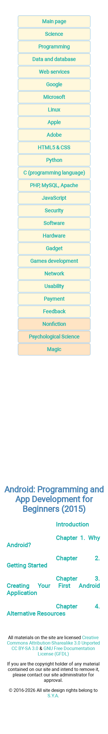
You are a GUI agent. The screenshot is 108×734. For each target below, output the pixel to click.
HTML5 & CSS (54, 147)
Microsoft (54, 97)
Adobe (54, 135)
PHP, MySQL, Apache (54, 185)
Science (54, 34)
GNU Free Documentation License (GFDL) (66, 651)
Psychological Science (54, 337)
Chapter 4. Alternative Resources (53, 610)
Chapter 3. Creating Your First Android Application (53, 585)
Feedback (54, 311)
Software (54, 223)
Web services (54, 72)
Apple (54, 122)
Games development (54, 261)
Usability (54, 286)
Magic (54, 349)
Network (54, 274)
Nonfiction (54, 324)
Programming (54, 47)
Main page (54, 21)
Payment (54, 299)
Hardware (54, 236)
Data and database (54, 59)
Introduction (72, 524)
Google (54, 84)
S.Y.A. (53, 695)
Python (54, 160)
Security (54, 211)
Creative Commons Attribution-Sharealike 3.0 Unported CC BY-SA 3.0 (53, 643)
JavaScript (54, 198)
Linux (54, 110)
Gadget (54, 248)
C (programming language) (54, 173)
